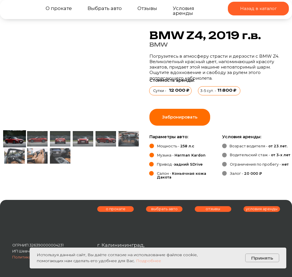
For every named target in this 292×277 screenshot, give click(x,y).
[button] (179, 117)
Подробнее (148, 260)
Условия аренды (183, 10)
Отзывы (147, 8)
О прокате (59, 8)
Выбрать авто (105, 8)
